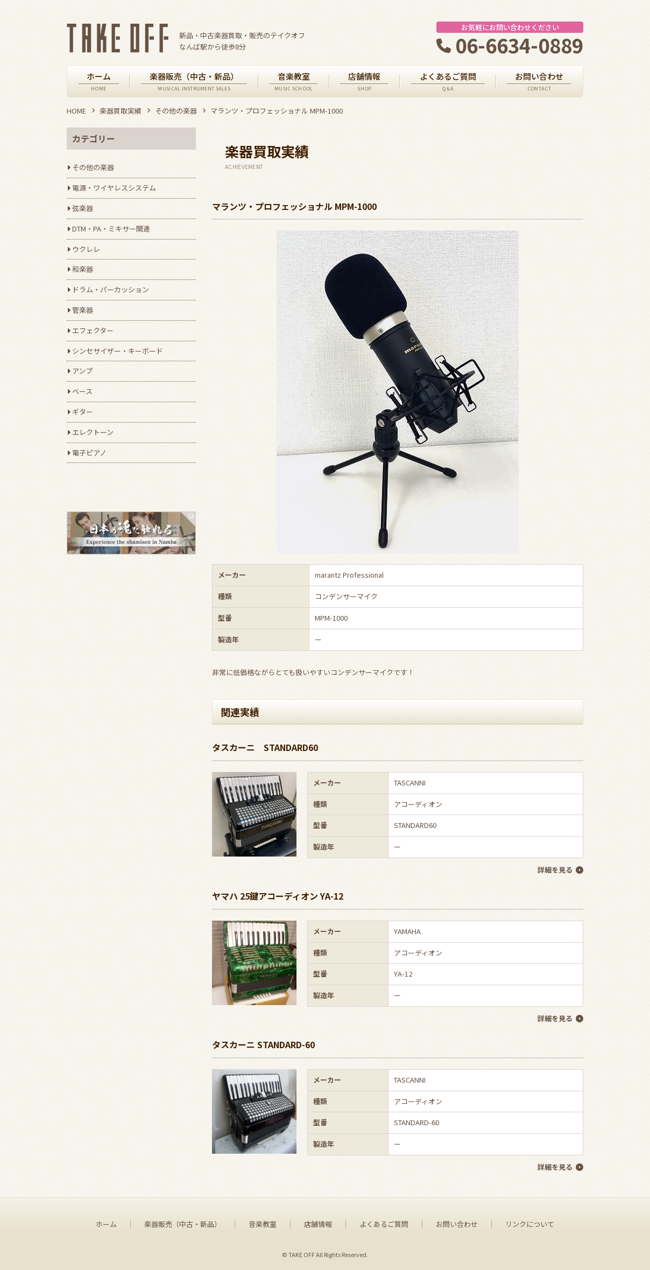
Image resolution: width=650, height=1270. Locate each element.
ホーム (106, 1224)
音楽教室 (263, 1224)
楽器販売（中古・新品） (182, 1224)
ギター (82, 411)
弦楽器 (82, 208)
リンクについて (529, 1224)
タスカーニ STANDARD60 (265, 747)
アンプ (82, 371)
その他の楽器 (176, 111)
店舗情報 (318, 1224)
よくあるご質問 (383, 1224)
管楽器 (82, 310)
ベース (82, 391)
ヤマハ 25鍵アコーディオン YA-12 (277, 895)
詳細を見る (555, 869)
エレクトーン (93, 432)
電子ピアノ (89, 452)
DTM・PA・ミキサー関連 (111, 228)
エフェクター (93, 330)
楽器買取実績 (121, 111)
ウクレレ (86, 249)
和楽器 (82, 269)
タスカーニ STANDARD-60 (263, 1044)
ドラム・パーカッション (110, 289)
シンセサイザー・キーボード (117, 351)
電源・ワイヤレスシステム (114, 188)
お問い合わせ (457, 1224)
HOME (76, 111)
